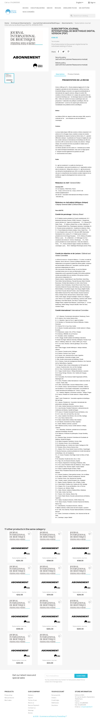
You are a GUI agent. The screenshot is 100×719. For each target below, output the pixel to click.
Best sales (8, 700)
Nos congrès (28, 12)
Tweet (63, 52)
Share (58, 52)
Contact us (32, 708)
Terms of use (32, 700)
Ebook (50, 8)
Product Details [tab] (73, 74)
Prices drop (8, 695)
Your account (57, 691)
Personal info (55, 695)
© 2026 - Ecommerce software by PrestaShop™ (50, 716)
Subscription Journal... (19, 558)
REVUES (58, 8)
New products (9, 698)
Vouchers (54, 705)
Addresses (55, 703)
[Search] (82, 16)
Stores (30, 713)
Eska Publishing (38, 8)
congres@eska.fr (86, 707)
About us (31, 703)
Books (25, 8)
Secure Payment (33, 705)
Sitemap (30, 710)
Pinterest (68, 52)
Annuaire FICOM (70, 8)
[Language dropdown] (80, 2)
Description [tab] (60, 74)
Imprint (30, 698)
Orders (53, 698)
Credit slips (55, 700)
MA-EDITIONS (84, 8)
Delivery (30, 695)
